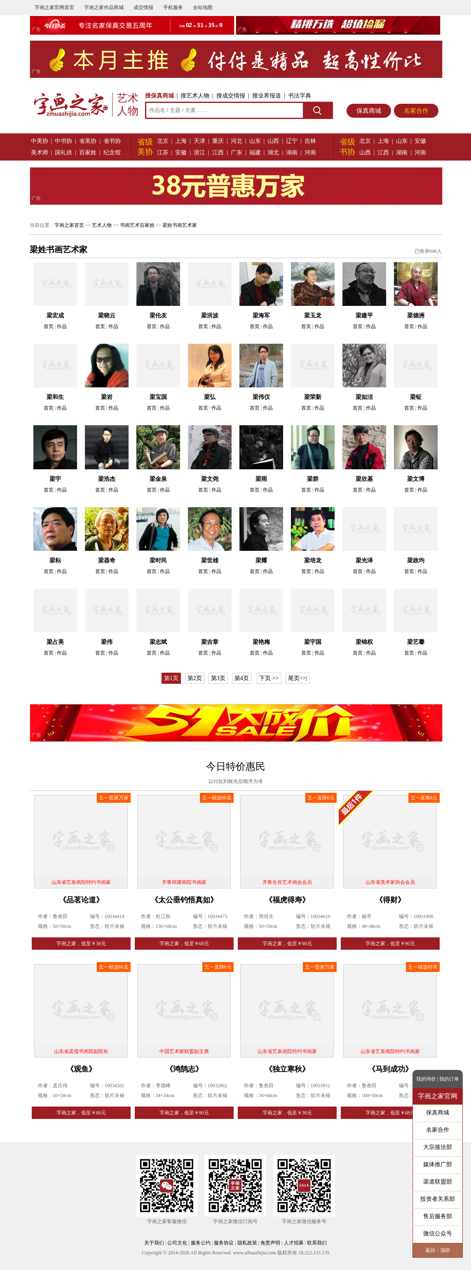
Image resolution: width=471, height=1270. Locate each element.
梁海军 (261, 315)
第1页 (171, 678)
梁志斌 (158, 642)
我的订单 (449, 1079)
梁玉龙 (312, 315)
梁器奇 (106, 560)
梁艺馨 (415, 642)
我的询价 (426, 1079)
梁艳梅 (261, 642)
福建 (255, 152)
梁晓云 (106, 315)
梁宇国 (312, 642)
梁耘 (55, 560)
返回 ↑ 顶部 (437, 1250)
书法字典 (299, 96)
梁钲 (416, 397)
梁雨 (261, 479)
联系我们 (317, 1243)
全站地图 (203, 7)
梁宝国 (158, 397)
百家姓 (87, 152)
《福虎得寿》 (287, 900)
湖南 (292, 152)
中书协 (63, 141)
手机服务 (173, 7)
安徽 (181, 152)
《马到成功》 (390, 1069)
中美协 (39, 141)
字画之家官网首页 (54, 7)
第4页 (241, 678)
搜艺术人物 (194, 96)
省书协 (112, 141)
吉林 (310, 141)
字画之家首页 (69, 225)
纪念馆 (112, 152)
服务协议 (224, 1243)
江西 (218, 152)
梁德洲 (415, 315)
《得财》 (390, 900)
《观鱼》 (81, 1069)
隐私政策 (247, 1243)
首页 (49, 326)
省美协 (87, 141)
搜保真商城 (159, 96)
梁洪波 (209, 315)
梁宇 (55, 479)
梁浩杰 (106, 479)
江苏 (163, 152)
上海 (181, 141)
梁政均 (415, 560)
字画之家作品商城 (104, 7)
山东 (255, 141)
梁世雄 (209, 560)
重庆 (218, 141)
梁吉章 (209, 642)
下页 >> (269, 678)
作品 (62, 326)
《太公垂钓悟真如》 (184, 900)
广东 (236, 152)
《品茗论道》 (81, 900)
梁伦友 (158, 315)
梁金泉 (158, 479)
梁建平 (364, 315)
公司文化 (177, 1243)
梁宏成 (55, 315)
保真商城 (368, 110)
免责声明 (270, 1243)
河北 (236, 141)
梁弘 (210, 397)
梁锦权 (364, 642)
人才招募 (294, 1243)
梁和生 (55, 397)
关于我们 (154, 1243)
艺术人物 (102, 225)
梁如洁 (364, 397)
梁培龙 (312, 560)
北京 (163, 141)
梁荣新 (312, 397)
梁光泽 (364, 560)
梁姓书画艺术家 (179, 225)
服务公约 (201, 1243)
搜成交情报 (230, 96)
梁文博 (415, 479)
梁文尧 (209, 479)
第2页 (194, 678)
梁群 (313, 479)
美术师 (39, 152)
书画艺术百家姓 (137, 225)
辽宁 (292, 141)
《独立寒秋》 (287, 1069)
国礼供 (63, 152)
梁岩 (106, 397)
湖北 (273, 152)
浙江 (199, 152)
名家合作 (416, 110)
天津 (199, 141)
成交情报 (143, 7)
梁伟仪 (261, 397)
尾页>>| (297, 678)
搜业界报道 (266, 96)
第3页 (218, 678)
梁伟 (106, 642)
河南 (310, 152)
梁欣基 (364, 479)
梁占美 (55, 642)
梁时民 (158, 560)
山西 (273, 141)
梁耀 (261, 560)
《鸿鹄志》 (184, 1069)
